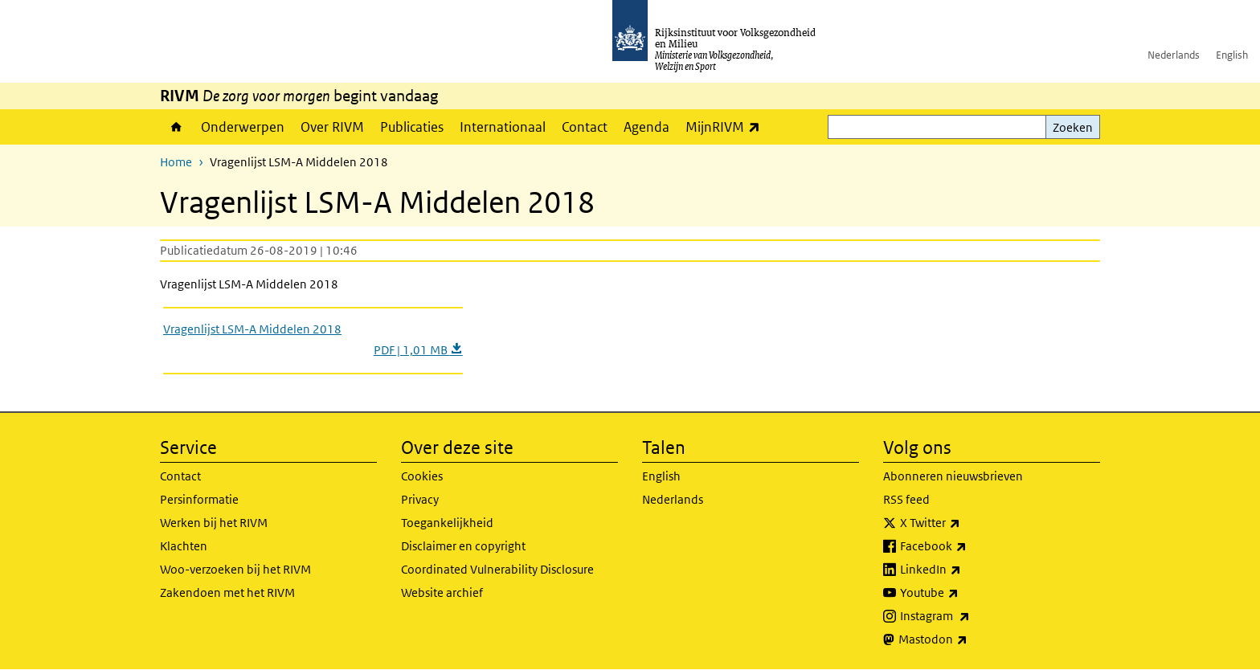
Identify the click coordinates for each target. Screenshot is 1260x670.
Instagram (970, 616)
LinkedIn (966, 569)
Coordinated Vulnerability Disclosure (497, 569)
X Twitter (965, 523)
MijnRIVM (726, 126)
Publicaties (412, 127)
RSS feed (906, 499)
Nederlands (1174, 55)
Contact (585, 127)
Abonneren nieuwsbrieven (953, 476)
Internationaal (503, 127)
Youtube (964, 593)
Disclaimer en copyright (463, 546)
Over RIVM (332, 127)
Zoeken (1073, 127)
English (1232, 55)
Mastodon (968, 639)
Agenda (646, 127)
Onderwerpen (242, 127)
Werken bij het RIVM (214, 522)
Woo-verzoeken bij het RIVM (235, 569)
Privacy (420, 499)
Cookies (422, 476)
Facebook (968, 546)
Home (176, 127)
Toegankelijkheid (447, 522)
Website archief (442, 592)
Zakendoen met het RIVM (227, 592)
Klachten (183, 546)
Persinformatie (199, 499)
